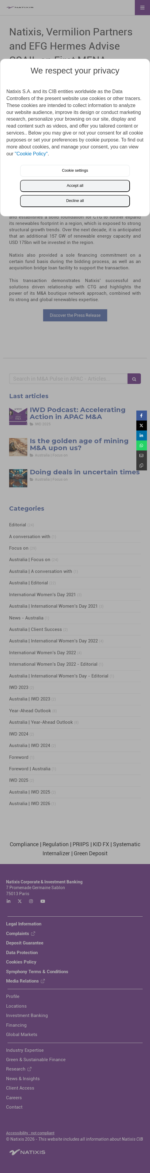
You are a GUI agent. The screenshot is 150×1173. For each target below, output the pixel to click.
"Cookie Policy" (31, 153)
